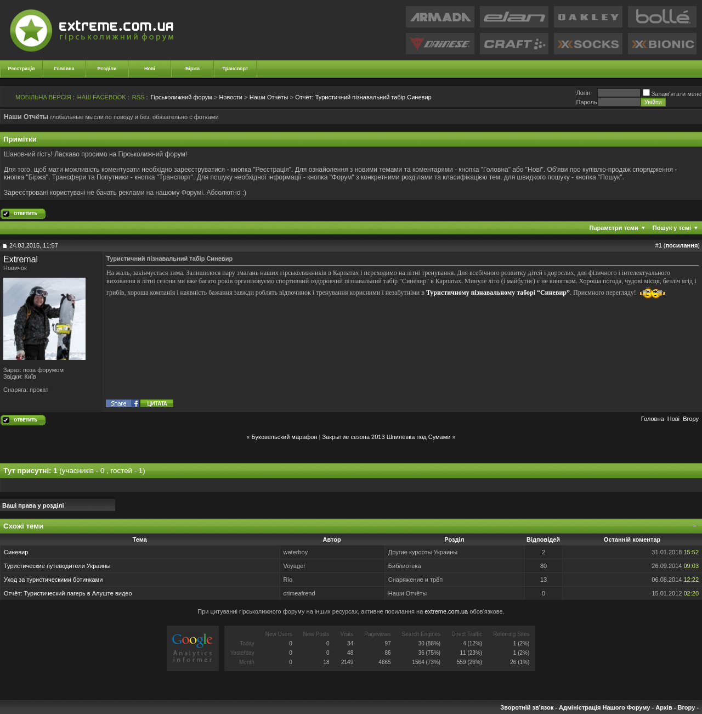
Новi (673, 418)
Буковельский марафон (285, 437)
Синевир (16, 552)
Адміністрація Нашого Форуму (604, 707)
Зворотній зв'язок (526, 707)
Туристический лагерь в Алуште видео (78, 593)
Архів (663, 707)
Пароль (586, 102)
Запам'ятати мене (672, 94)
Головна (64, 68)
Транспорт (235, 68)
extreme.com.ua (446, 611)
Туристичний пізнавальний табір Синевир (363, 97)
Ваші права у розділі (33, 505)
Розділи (106, 68)
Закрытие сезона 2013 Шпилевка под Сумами (386, 437)
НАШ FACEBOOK (101, 97)
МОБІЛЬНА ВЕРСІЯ (43, 97)
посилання (681, 245)
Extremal (20, 259)
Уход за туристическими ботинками (53, 579)
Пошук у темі (672, 227)
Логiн (583, 92)
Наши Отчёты (269, 97)
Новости (230, 97)
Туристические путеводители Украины (57, 566)
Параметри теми (614, 227)
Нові (149, 68)
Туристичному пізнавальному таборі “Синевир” (498, 292)
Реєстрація (21, 68)
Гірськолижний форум (181, 97)
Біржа (192, 68)
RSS (138, 97)
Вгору (691, 418)
